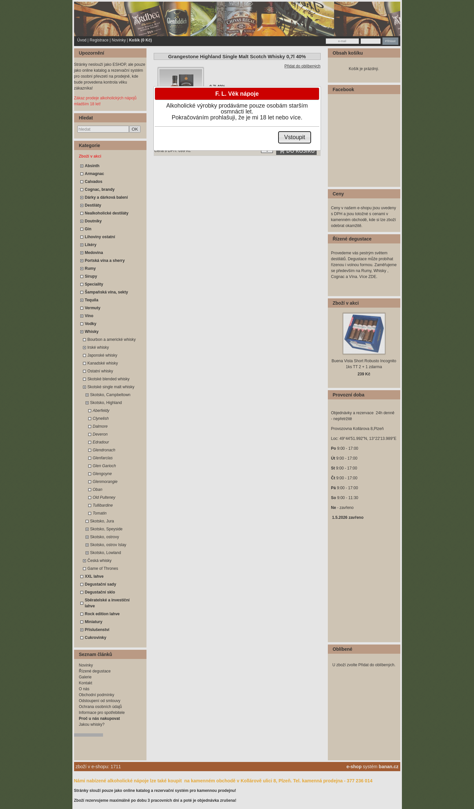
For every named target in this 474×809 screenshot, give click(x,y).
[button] (294, 137)
